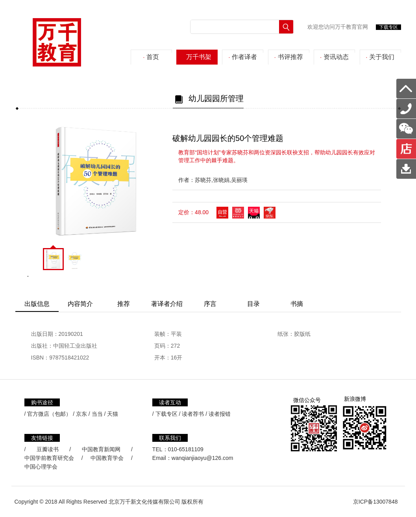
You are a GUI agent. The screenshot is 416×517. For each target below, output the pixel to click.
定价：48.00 (193, 212)
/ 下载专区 (164, 414)
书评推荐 (288, 57)
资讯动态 (334, 57)
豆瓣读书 (48, 449)
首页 (151, 57)
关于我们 (380, 57)
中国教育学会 (107, 458)
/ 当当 (96, 414)
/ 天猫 (111, 414)
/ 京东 (80, 414)
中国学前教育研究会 (49, 458)
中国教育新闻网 (101, 449)
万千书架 (197, 57)
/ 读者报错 (218, 414)
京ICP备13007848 (375, 501)
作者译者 (242, 57)
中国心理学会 (40, 466)
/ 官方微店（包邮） (48, 414)
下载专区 (388, 27)
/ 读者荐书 (191, 414)
